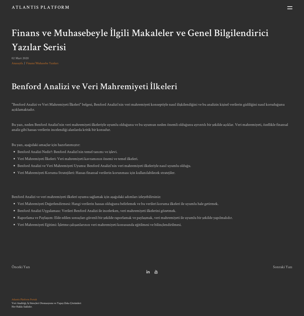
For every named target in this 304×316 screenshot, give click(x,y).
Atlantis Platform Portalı (24, 299)
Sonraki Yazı (282, 266)
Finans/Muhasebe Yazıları (42, 63)
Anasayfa (17, 63)
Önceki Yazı (21, 266)
